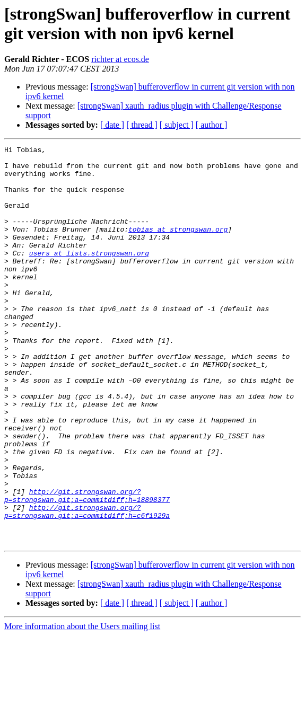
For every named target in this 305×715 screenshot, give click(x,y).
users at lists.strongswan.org (89, 275)
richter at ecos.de (120, 59)
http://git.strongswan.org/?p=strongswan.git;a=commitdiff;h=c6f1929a (87, 585)
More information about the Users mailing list (82, 705)
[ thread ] (142, 124)
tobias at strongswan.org (178, 246)
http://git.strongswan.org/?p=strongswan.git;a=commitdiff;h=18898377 (87, 566)
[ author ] (212, 124)
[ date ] (112, 124)
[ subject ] (177, 124)
